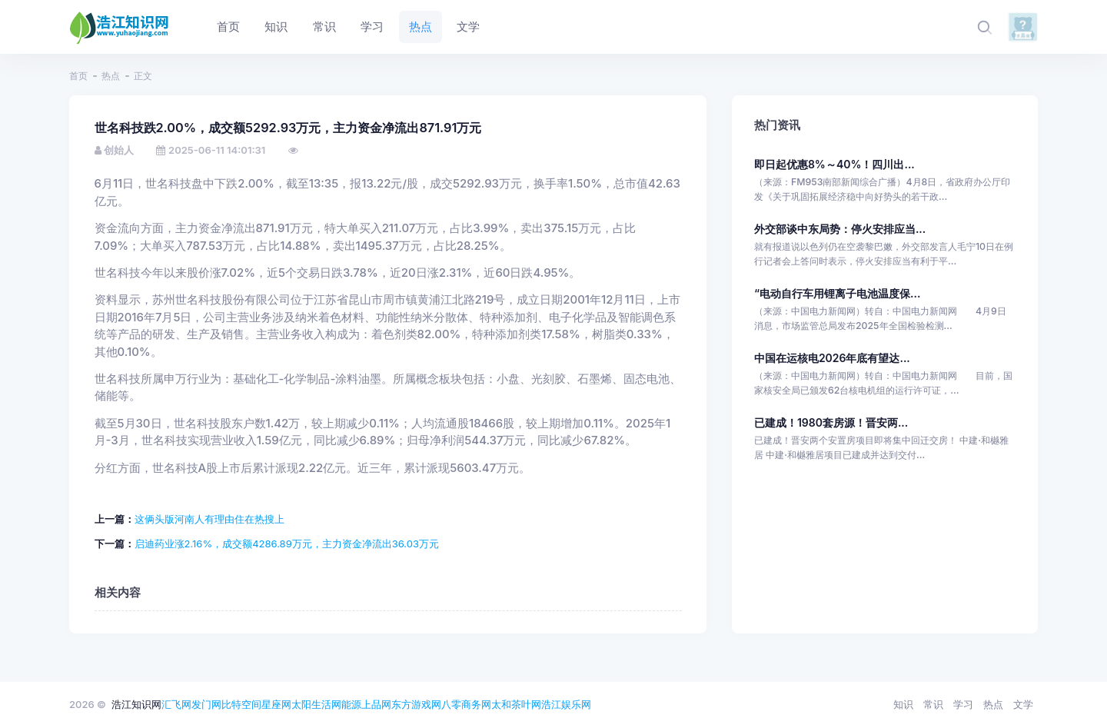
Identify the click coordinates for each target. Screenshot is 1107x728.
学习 (963, 704)
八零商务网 (466, 704)
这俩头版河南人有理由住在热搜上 (209, 519)
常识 (933, 704)
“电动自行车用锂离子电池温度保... (837, 293)
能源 (351, 704)
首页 (78, 75)
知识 (903, 704)
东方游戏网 (416, 704)
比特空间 (241, 704)
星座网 (276, 704)
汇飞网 (176, 704)
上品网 (376, 704)
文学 (1023, 704)
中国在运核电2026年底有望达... (832, 357)
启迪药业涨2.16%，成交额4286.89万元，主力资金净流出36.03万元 (287, 543)
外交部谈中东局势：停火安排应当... (840, 228)
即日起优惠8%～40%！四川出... (834, 164)
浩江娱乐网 (566, 704)
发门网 (206, 704)
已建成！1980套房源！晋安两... (831, 422)
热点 (110, 75)
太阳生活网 (316, 704)
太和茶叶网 (516, 704)
